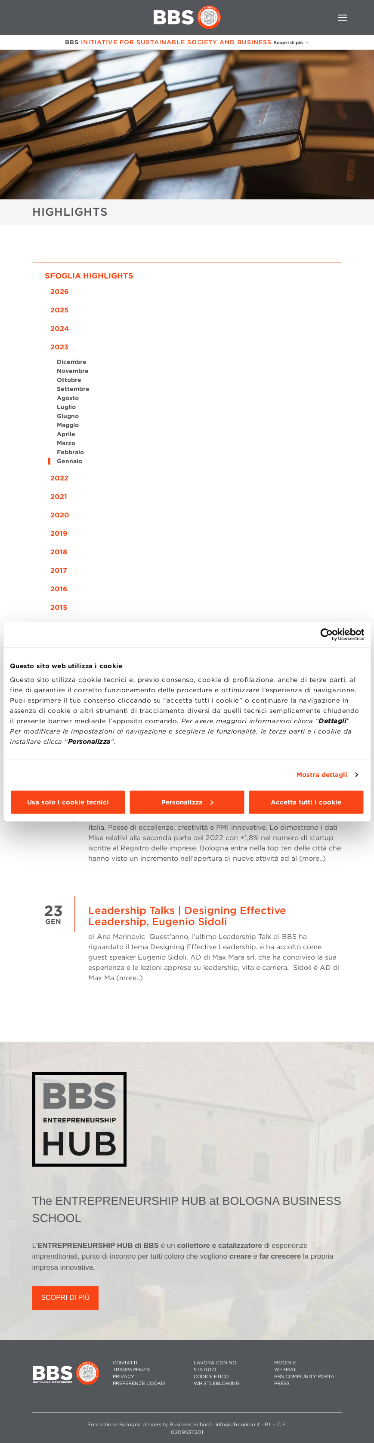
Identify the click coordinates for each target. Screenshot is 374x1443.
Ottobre (69, 379)
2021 (58, 496)
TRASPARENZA (131, 1369)
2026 (59, 291)
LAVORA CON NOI (216, 1362)
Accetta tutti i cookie (306, 802)
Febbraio (70, 452)
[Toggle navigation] (342, 17)
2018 (58, 552)
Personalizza (187, 802)
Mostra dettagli (322, 775)
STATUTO (205, 1369)
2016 (59, 589)
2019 (59, 533)
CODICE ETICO (211, 1376)
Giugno (68, 416)
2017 (58, 570)
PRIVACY (123, 1376)
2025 (59, 310)
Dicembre (72, 361)
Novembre (73, 370)
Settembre (73, 388)
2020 (59, 515)
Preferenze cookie (139, 1383)
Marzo (66, 443)
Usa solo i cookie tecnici (68, 802)
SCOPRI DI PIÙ (65, 1297)
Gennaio (69, 461)
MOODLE (285, 1362)
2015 (58, 607)
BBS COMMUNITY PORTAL (305, 1376)
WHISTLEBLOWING (217, 1383)
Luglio (66, 407)
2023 (59, 347)
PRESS (282, 1383)
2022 (59, 478)
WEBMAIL (286, 1369)
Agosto (68, 397)
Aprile (66, 434)
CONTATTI (125, 1362)
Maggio (68, 425)
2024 (59, 328)
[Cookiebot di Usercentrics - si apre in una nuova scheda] (326, 634)
